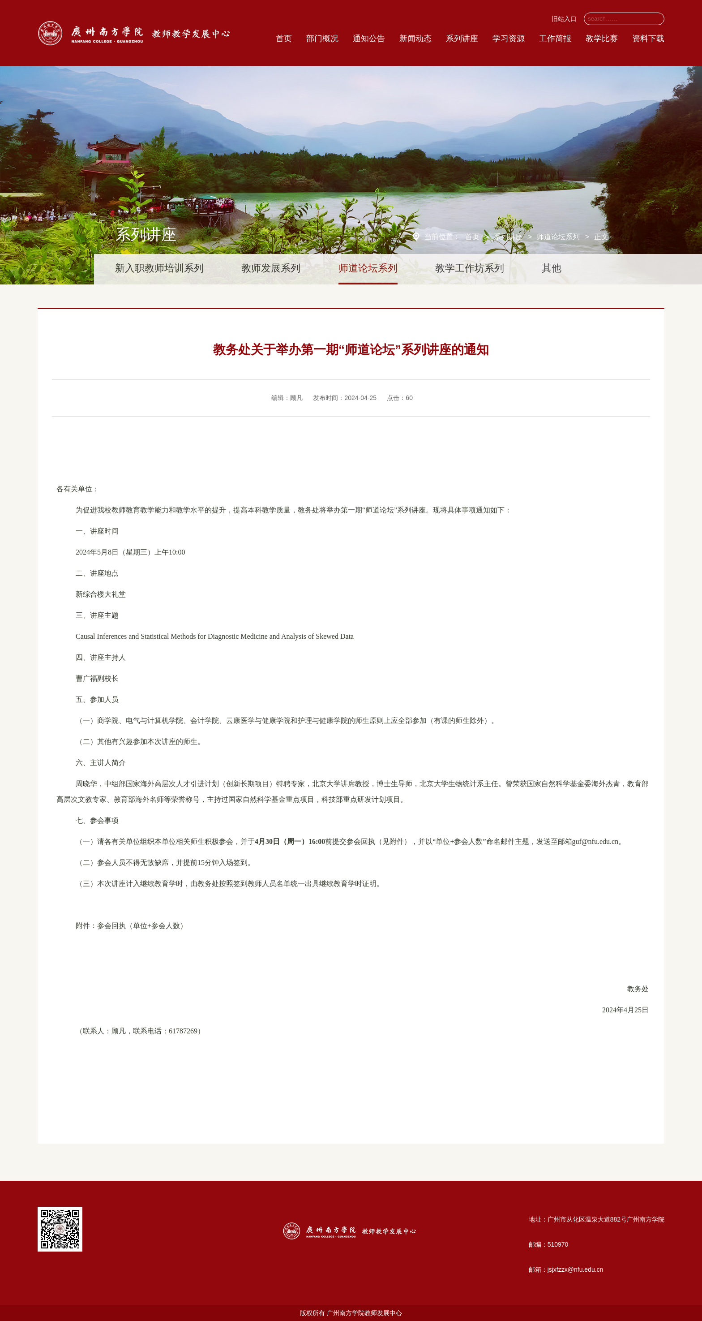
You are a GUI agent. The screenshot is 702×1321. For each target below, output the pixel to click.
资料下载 (648, 38)
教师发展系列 (270, 268)
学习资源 (508, 38)
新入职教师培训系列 (159, 268)
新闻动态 (415, 38)
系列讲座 (462, 38)
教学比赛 (602, 38)
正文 (601, 237)
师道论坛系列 (558, 237)
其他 (551, 268)
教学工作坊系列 (469, 268)
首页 (284, 38)
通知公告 (369, 38)
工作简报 (555, 38)
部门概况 (322, 38)
